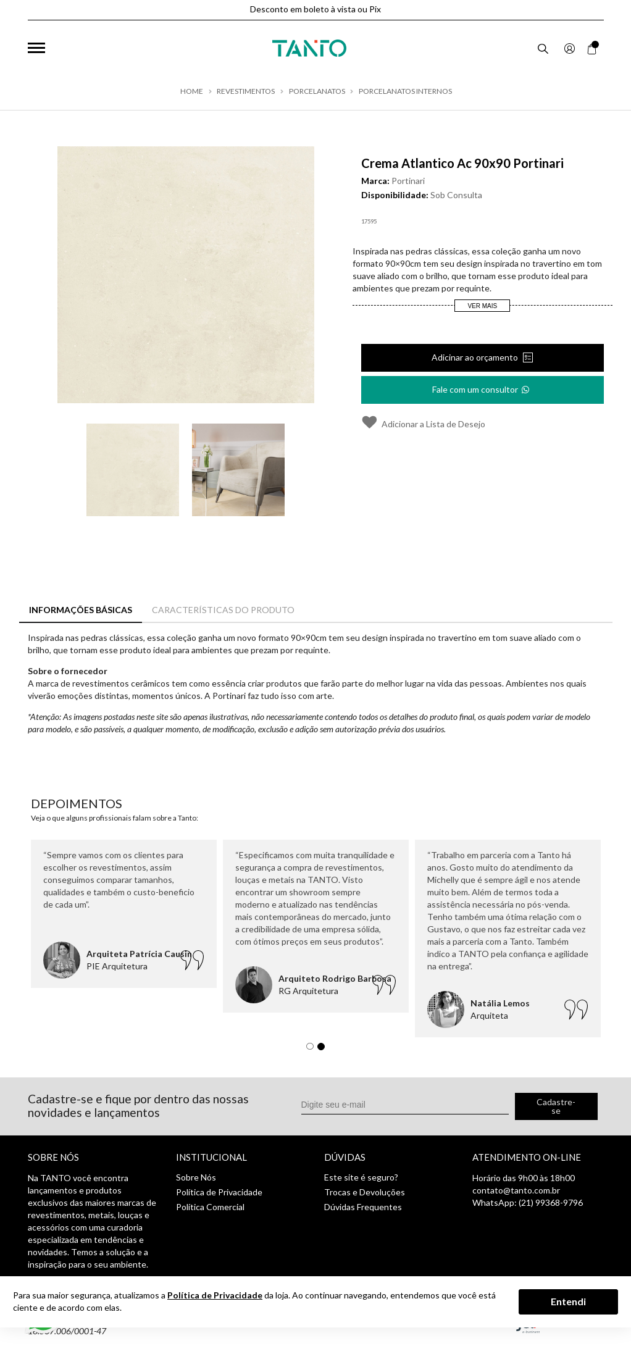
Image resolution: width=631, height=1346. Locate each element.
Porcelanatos (317, 91)
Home (191, 91)
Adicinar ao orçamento (476, 357)
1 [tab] (313, 1049)
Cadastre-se (556, 1106)
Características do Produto (223, 609)
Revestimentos (246, 91)
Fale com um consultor (481, 386)
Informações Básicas (80, 609)
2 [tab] (324, 1049)
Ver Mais (482, 306)
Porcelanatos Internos (405, 91)
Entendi (568, 1301)
